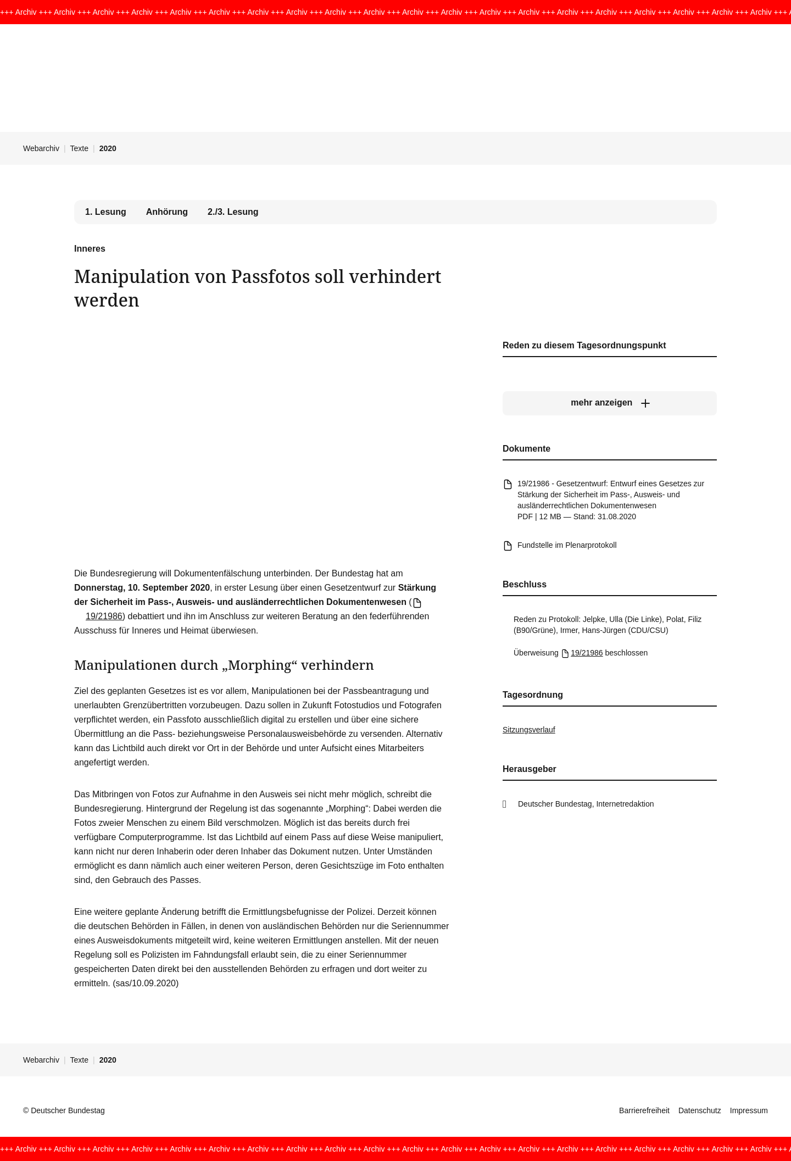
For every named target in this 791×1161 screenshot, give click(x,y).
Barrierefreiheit (644, 1110)
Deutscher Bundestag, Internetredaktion (586, 803)
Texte (79, 148)
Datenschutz (699, 1110)
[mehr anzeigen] (610, 403)
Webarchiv (41, 148)
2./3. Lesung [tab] (233, 211)
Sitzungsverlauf (529, 729)
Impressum (749, 1110)
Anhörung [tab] (167, 211)
